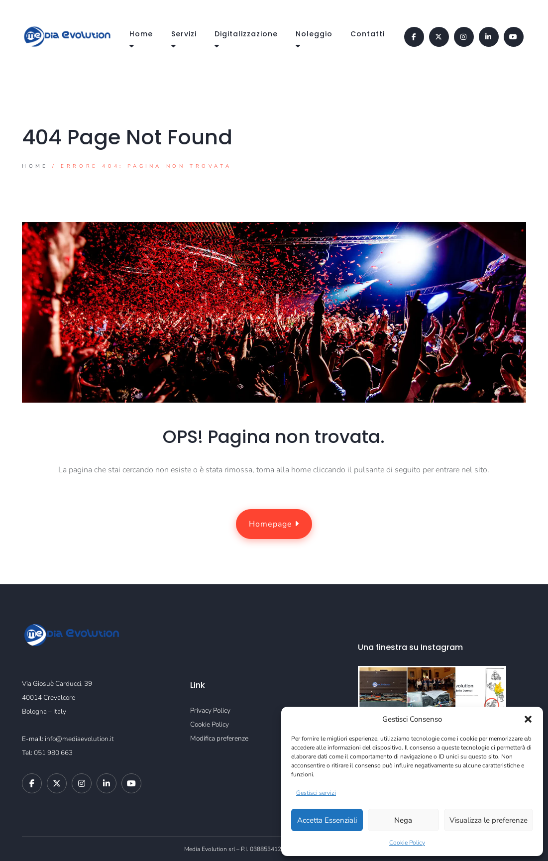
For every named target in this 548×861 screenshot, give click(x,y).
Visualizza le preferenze (488, 820)
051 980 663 (53, 752)
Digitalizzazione (246, 34)
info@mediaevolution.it (79, 739)
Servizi (184, 34)
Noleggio (314, 34)
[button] (528, 719)
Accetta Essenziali (327, 820)
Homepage (274, 524)
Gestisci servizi (316, 793)
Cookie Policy (407, 843)
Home (141, 34)
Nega (403, 820)
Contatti (367, 34)
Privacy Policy (210, 710)
